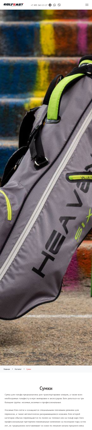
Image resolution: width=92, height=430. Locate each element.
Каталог (18, 369)
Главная (7, 369)
